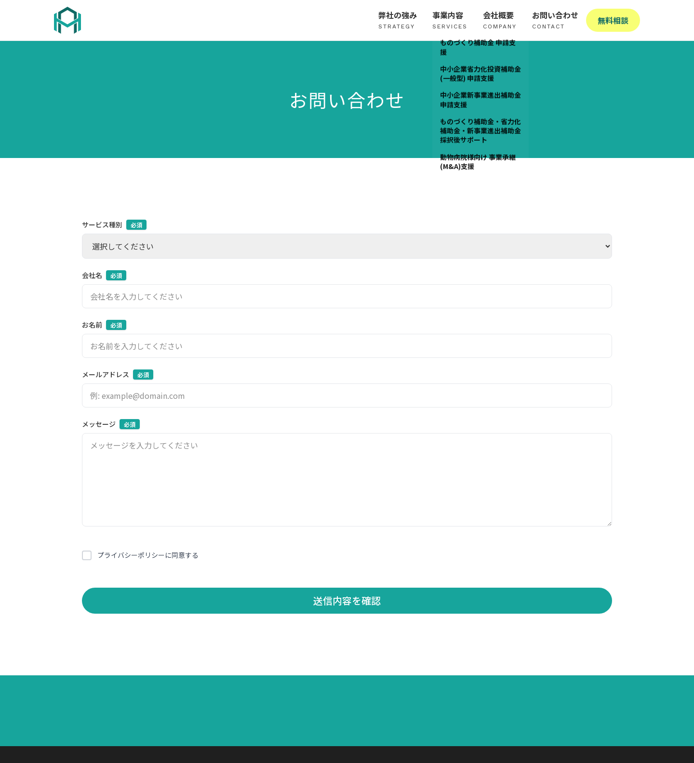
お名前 (104, 325)
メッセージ (111, 424)
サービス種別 (114, 225)
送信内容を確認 (347, 600)
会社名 (104, 275)
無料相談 (613, 20)
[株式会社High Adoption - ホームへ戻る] (67, 20)
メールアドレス (117, 374)
